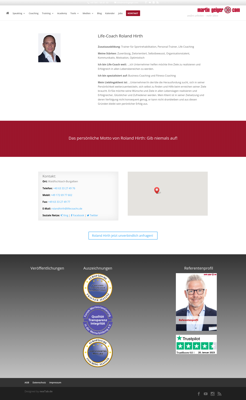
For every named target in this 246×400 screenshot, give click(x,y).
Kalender (110, 13)
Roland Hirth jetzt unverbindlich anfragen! (122, 235)
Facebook (77, 215)
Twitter (92, 215)
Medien (87, 13)
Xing (64, 215)
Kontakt (133, 13)
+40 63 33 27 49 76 (64, 188)
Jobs (120, 13)
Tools (73, 13)
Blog (99, 13)
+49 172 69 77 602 (61, 195)
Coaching (33, 13)
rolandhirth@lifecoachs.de (66, 208)
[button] (157, 190)
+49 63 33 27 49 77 (59, 202)
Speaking (17, 13)
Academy (62, 13)
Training (46, 13)
